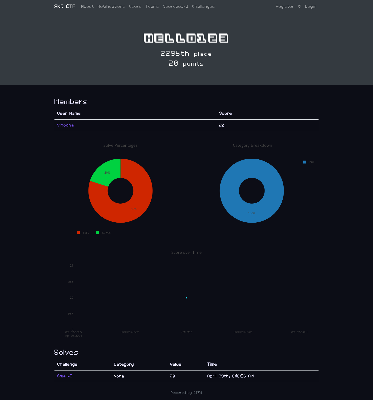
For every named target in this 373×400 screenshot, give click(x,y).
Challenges (203, 6)
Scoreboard (175, 6)
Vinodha (65, 125)
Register (285, 6)
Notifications (111, 6)
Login (311, 6)
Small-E (65, 376)
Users (135, 6)
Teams (152, 6)
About (87, 6)
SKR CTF (65, 6)
